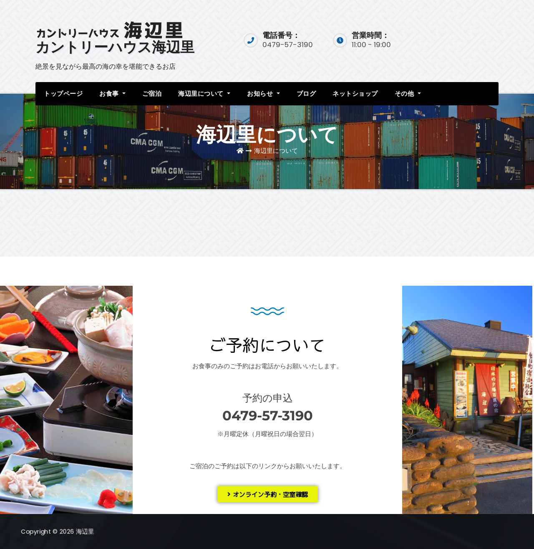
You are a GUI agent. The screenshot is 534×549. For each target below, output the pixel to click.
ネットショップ (355, 93)
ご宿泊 (152, 93)
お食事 (112, 93)
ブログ (306, 93)
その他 (408, 93)
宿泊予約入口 (464, 39)
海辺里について (204, 93)
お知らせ (263, 93)
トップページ (63, 93)
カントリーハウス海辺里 (114, 47)
